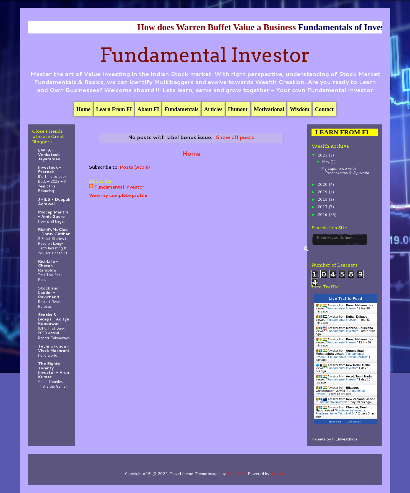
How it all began (51, 221)
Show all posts (235, 137)
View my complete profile (118, 195)
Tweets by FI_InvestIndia (334, 439)
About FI (148, 109)
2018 (323, 199)
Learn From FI (114, 109)
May (326, 162)
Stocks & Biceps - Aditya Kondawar (53, 319)
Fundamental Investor (205, 55)
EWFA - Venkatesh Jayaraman (49, 154)
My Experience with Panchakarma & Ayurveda (345, 171)
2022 (323, 155)
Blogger (277, 473)
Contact (324, 109)
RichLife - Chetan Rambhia (48, 266)
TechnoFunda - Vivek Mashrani (53, 348)
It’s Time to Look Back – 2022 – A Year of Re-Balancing (52, 183)
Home (83, 109)
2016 (323, 214)
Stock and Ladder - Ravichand (48, 292)
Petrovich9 (236, 473)
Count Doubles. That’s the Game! (52, 384)
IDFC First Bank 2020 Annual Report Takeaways (54, 332)
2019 (323, 192)
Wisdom (299, 109)
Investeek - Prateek (49, 169)
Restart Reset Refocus (49, 304)
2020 (323, 184)
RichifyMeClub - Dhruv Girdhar (54, 232)
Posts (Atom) (135, 167)
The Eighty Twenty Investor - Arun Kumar (53, 370)
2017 (323, 207)
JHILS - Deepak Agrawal (54, 202)
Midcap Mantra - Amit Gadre (53, 214)
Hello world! (48, 355)
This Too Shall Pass (50, 277)
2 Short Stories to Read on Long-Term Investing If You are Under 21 (53, 245)
